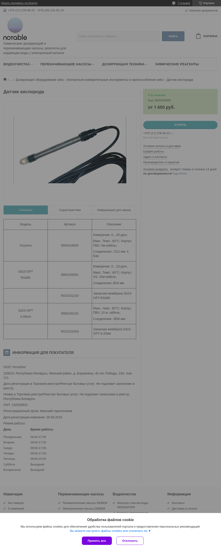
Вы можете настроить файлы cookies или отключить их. (109, 531)
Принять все (97, 540)
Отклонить (130, 540)
